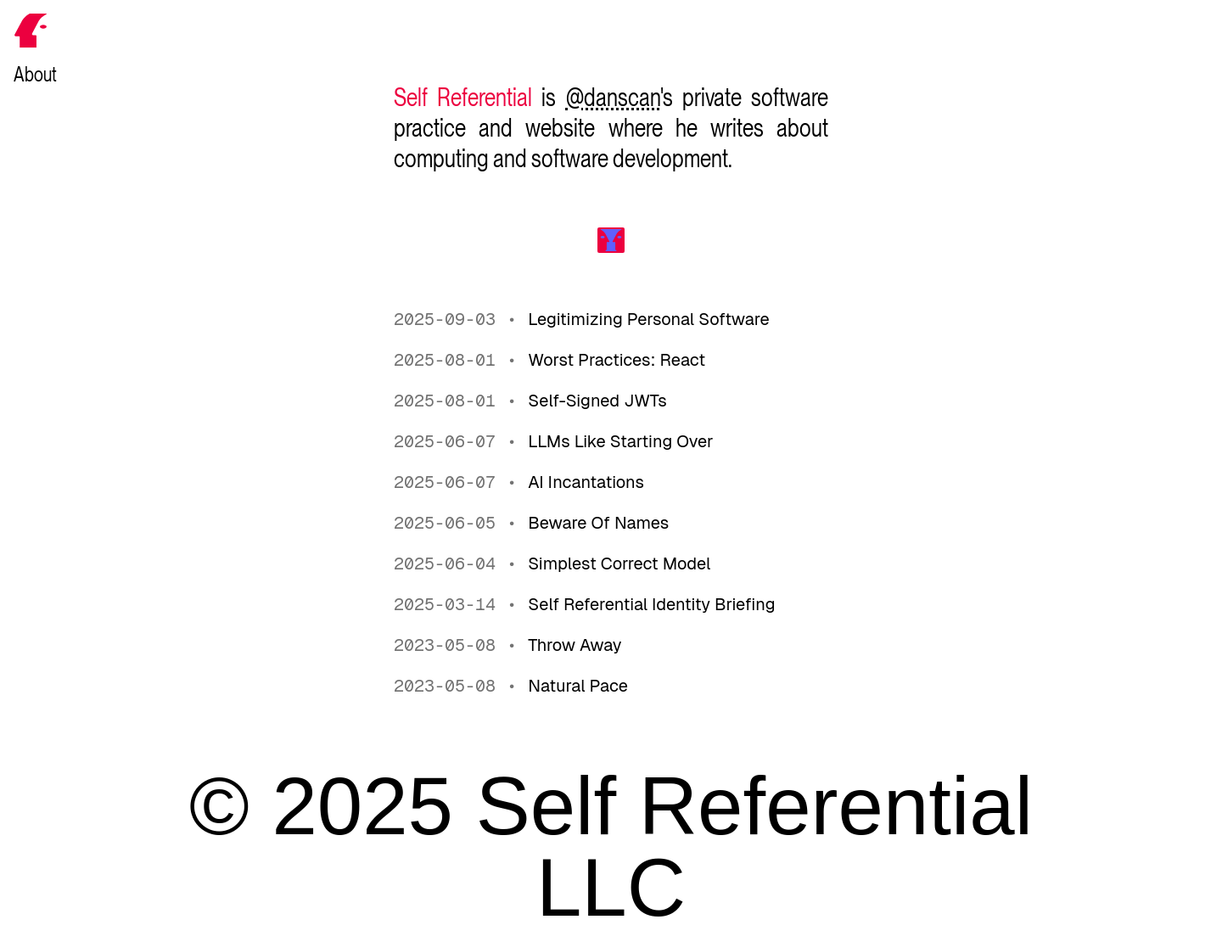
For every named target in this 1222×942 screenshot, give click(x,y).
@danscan (613, 96)
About (35, 74)
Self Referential (463, 96)
